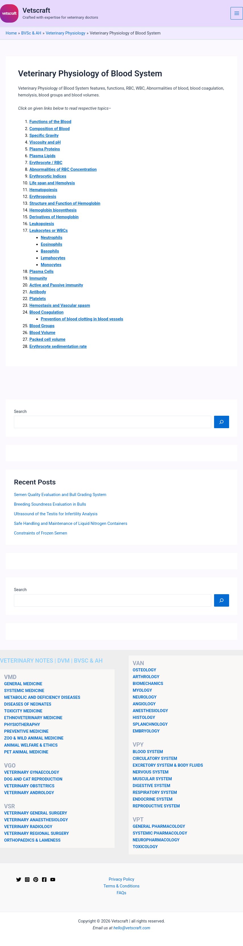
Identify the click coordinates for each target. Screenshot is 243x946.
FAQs (121, 892)
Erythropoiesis (42, 196)
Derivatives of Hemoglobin (54, 216)
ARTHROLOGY (146, 676)
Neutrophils (51, 237)
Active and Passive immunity (56, 285)
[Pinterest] (35, 879)
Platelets (37, 298)
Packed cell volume (47, 339)
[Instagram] (27, 879)
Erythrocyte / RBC (45, 162)
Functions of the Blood (50, 121)
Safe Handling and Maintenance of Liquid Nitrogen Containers (70, 523)
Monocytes (51, 264)
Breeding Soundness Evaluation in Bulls (50, 504)
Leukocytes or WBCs (48, 230)
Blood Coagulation (46, 312)
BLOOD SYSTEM (148, 751)
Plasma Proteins (44, 149)
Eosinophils (51, 244)
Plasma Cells (41, 271)
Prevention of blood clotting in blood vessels (82, 319)
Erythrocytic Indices (47, 176)
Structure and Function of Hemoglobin (64, 203)
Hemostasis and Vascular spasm (59, 305)
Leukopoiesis (41, 223)
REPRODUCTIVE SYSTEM (156, 806)
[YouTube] (52, 879)
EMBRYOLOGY (146, 731)
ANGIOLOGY (144, 703)
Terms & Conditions (121, 886)
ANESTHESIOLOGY (150, 710)
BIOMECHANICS (148, 683)
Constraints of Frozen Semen (40, 533)
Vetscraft (36, 10)
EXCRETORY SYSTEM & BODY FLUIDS (168, 765)
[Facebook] (44, 879)
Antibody (37, 291)
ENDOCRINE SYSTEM (152, 799)
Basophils (50, 251)
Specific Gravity (44, 135)
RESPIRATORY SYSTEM (155, 792)
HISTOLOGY (144, 717)
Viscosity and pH (45, 142)
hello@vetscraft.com (131, 927)
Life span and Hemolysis (52, 183)
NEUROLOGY (145, 697)
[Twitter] (18, 879)
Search (20, 411)
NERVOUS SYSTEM (150, 772)
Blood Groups (42, 325)
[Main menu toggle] (237, 13)
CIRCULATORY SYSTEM (155, 758)
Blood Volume (42, 332)
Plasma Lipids (42, 155)
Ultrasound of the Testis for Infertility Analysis (56, 513)
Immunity (38, 278)
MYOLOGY (142, 690)
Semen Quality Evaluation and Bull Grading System (60, 494)
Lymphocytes (53, 257)
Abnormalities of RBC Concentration (63, 169)
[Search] (221, 422)
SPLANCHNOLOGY (150, 724)
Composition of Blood (49, 128)
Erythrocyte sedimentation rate (58, 346)
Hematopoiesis (43, 189)
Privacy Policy (121, 879)
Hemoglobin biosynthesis (53, 210)
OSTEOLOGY (144, 670)
